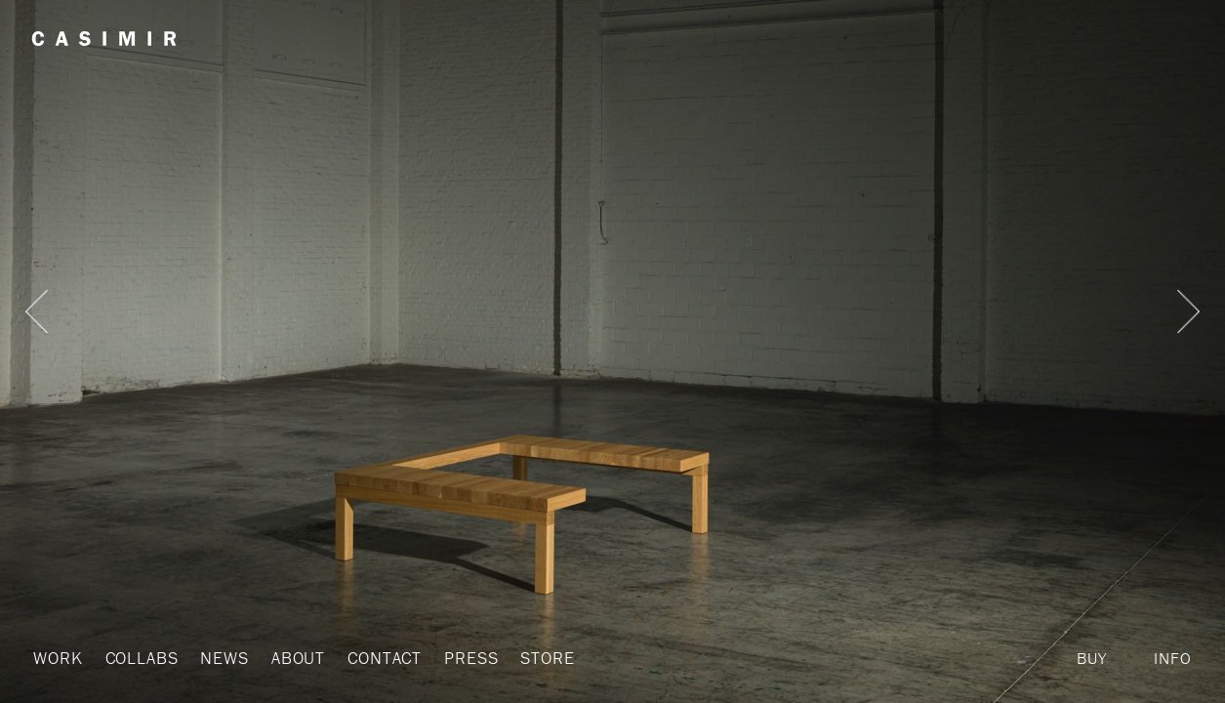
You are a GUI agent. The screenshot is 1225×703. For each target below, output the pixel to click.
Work (56, 658)
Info (1172, 658)
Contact (369, 658)
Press (451, 658)
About (285, 658)
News (215, 658)
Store (523, 658)
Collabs (136, 658)
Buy (1092, 658)
